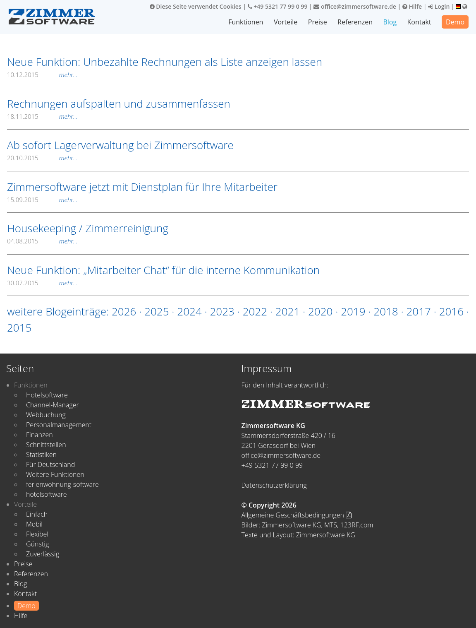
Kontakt (419, 21)
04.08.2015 (42, 241)
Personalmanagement (58, 424)
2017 (419, 311)
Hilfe (412, 6)
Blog (390, 21)
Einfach (37, 514)
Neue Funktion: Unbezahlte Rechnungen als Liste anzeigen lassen (164, 61)
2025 (156, 311)
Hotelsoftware (47, 394)
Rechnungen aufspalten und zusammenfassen (118, 103)
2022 (255, 311)
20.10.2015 (42, 158)
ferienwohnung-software (62, 484)
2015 (19, 327)
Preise (317, 21)
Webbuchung (46, 414)
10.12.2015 (42, 74)
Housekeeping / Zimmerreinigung (87, 228)
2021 (287, 311)
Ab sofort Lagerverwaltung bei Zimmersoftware (120, 144)
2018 (385, 311)
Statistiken (41, 454)
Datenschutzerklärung (274, 485)
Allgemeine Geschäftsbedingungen (297, 515)
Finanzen (39, 434)
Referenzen (355, 21)
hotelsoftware (46, 494)
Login (439, 6)
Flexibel (37, 534)
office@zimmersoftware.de (354, 6)
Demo (455, 21)
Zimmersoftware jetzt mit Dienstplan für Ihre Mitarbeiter (142, 186)
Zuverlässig (42, 553)
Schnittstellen (46, 444)
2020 (320, 311)
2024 (189, 311)
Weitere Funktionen (55, 474)
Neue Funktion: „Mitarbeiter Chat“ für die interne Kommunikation (163, 269)
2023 (222, 311)
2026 (124, 311)
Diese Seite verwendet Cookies (196, 6)
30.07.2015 (42, 283)
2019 (353, 311)
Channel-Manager (52, 404)
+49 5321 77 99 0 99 (278, 6)
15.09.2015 (42, 199)
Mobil (34, 524)
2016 (451, 311)
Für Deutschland (50, 464)
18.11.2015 (42, 116)
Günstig (37, 544)
